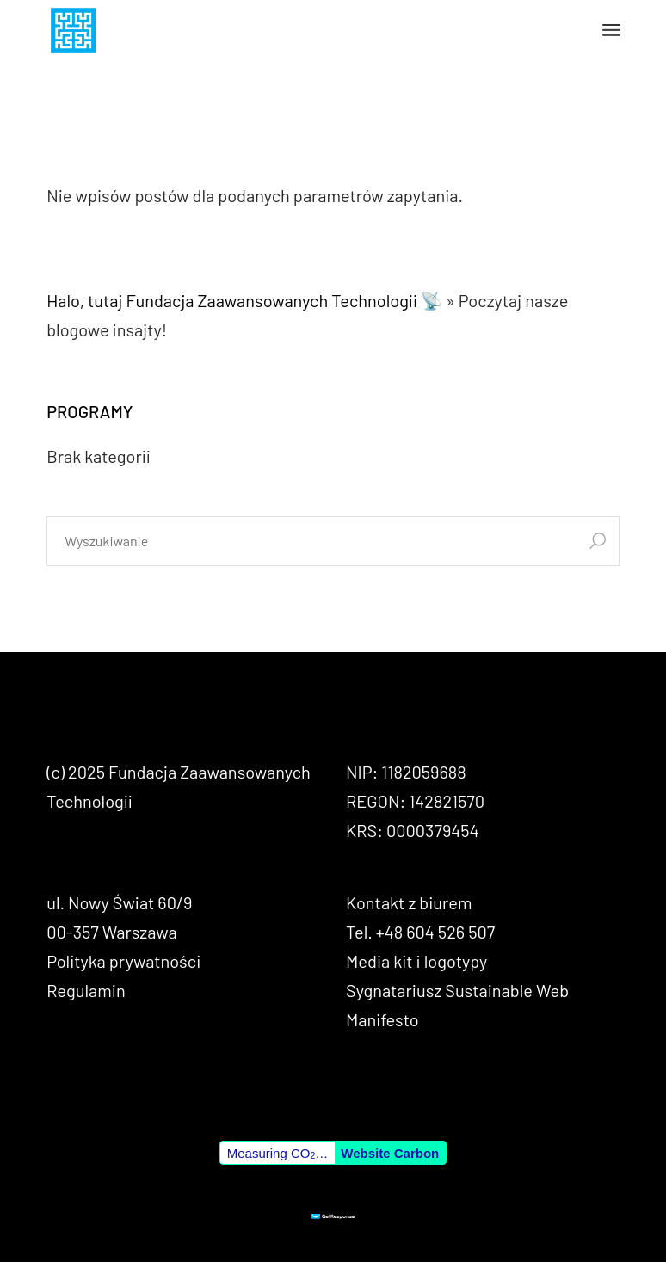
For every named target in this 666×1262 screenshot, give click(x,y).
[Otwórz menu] (611, 30)
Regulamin (86, 990)
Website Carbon (390, 1153)
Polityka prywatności (123, 961)
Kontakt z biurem (409, 902)
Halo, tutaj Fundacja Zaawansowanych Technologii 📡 (244, 300)
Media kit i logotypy (416, 961)
